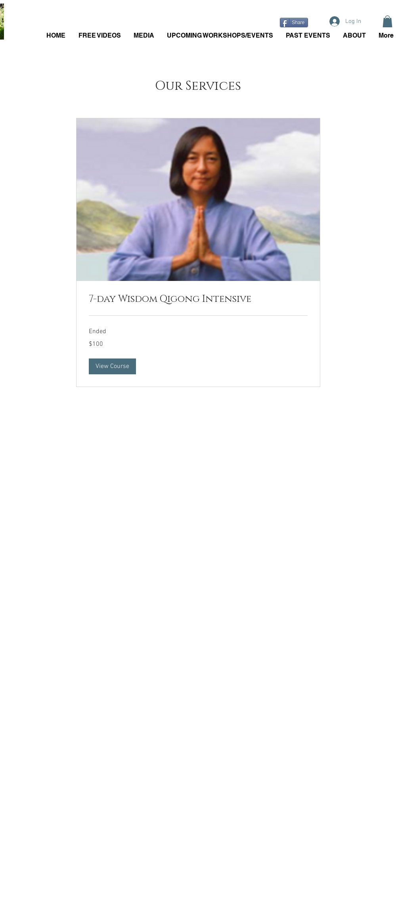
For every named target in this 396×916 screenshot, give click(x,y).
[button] (387, 21)
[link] (198, 299)
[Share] (294, 22)
